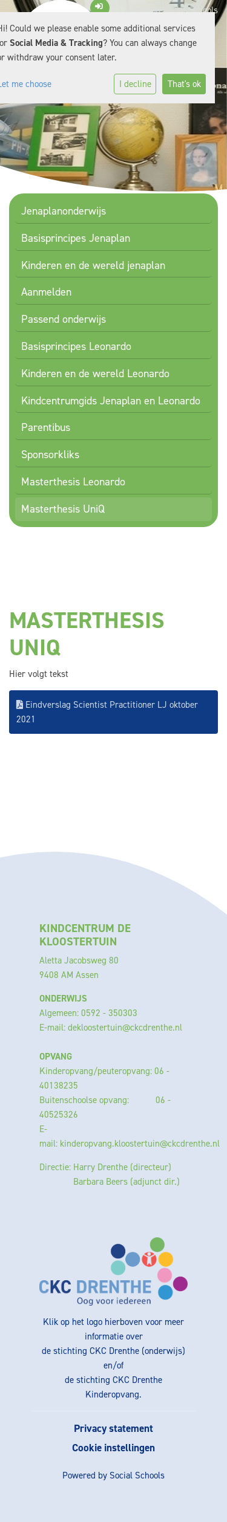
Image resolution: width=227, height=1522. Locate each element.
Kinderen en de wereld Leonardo (95, 373)
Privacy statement (113, 1428)
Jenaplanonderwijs (63, 211)
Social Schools (137, 1475)
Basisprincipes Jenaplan (75, 238)
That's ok (184, 84)
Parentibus (45, 427)
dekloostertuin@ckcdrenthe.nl (125, 1028)
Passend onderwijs (63, 319)
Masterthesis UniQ (63, 509)
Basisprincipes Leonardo (76, 346)
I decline (135, 84)
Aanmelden (46, 292)
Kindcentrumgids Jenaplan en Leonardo (110, 400)
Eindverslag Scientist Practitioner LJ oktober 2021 (107, 712)
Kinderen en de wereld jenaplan (93, 265)
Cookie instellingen (113, 1448)
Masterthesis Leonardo (73, 481)
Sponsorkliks (50, 454)
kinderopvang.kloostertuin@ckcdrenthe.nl (140, 1144)
